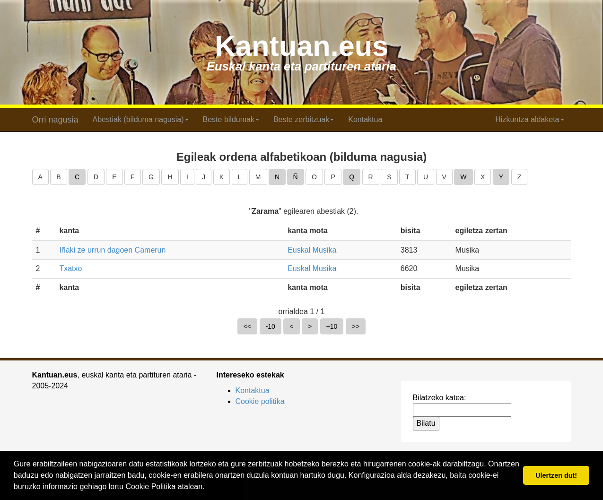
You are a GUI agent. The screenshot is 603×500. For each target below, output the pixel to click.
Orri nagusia (55, 119)
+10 (332, 326)
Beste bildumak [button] (231, 119)
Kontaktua (365, 119)
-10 (270, 326)
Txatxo (70, 268)
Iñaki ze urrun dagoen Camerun (112, 250)
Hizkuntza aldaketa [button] (529, 119)
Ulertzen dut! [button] (556, 475)
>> (355, 326)
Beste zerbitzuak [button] (303, 119)
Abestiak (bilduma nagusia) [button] (141, 119)
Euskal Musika (312, 250)
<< (247, 326)
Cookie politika (260, 401)
